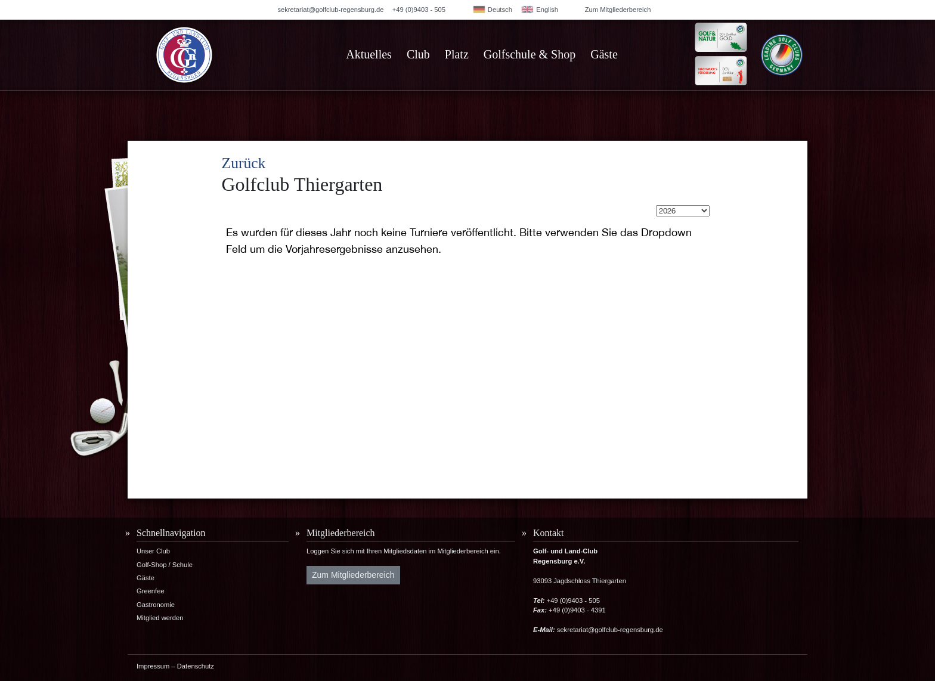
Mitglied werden (160, 617)
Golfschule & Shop (529, 54)
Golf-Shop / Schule (165, 564)
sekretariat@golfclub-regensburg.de (330, 9)
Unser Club (153, 551)
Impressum (153, 666)
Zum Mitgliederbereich (618, 9)
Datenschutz (195, 666)
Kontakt (548, 533)
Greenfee (151, 591)
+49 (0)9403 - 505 (418, 9)
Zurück (244, 163)
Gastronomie (156, 604)
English (539, 9)
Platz (457, 54)
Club (418, 54)
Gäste (604, 54)
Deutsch (492, 9)
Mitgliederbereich (340, 533)
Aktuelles (369, 54)
